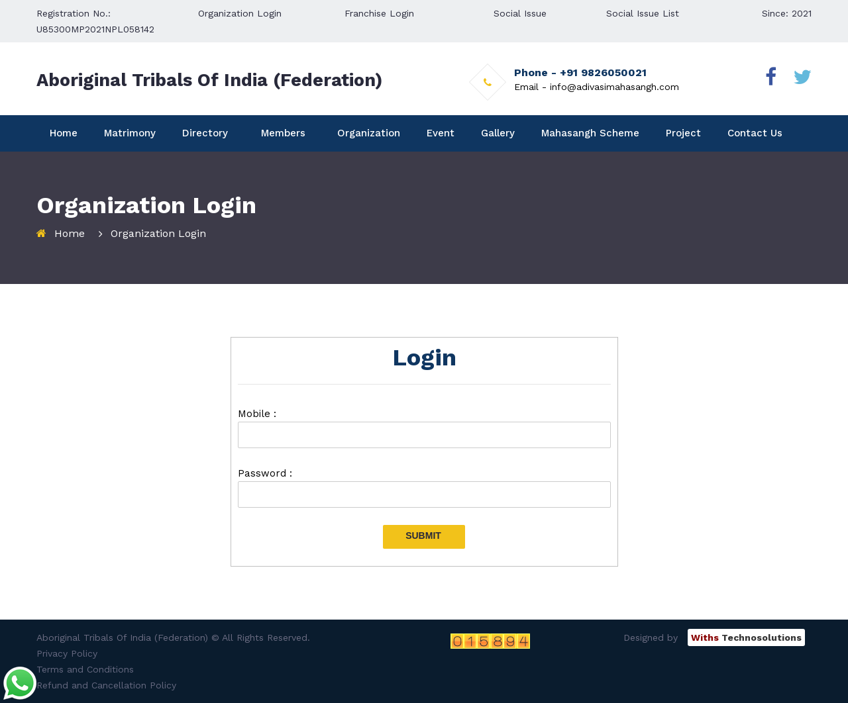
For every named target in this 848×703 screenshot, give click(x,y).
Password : (265, 473)
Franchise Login (379, 13)
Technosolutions (746, 637)
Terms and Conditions (85, 669)
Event (440, 133)
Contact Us (754, 133)
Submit (423, 535)
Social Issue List (642, 13)
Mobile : (257, 414)
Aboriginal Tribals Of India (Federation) (209, 80)
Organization (368, 133)
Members (283, 133)
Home (64, 133)
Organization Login (240, 13)
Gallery (498, 133)
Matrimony (130, 133)
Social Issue (520, 13)
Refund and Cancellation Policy (106, 685)
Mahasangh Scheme (590, 133)
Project (683, 133)
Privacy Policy (66, 653)
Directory (205, 133)
